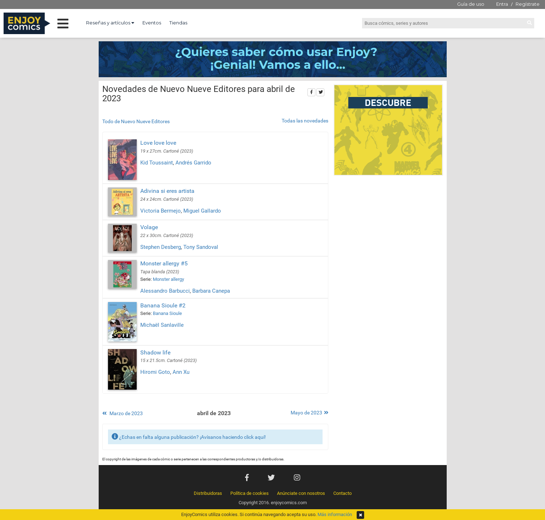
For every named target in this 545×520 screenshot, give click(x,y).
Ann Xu (181, 372)
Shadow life (155, 352)
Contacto (342, 493)
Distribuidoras (208, 493)
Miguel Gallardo (202, 211)
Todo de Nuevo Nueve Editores (136, 121)
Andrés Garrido (193, 162)
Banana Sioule (167, 313)
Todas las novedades (305, 121)
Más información (335, 514)
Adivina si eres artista (167, 190)
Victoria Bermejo (160, 211)
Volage (149, 227)
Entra (502, 4)
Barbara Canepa (211, 291)
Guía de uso (470, 4)
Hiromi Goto (155, 372)
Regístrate (528, 4)
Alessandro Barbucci (165, 291)
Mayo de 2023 (309, 412)
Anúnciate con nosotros (301, 493)
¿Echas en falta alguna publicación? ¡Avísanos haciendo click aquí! (189, 436)
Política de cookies (249, 493)
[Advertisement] (388, 228)
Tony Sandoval (200, 247)
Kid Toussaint (156, 162)
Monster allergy (168, 279)
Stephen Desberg (160, 247)
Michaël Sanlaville (162, 325)
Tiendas (178, 22)
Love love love (158, 142)
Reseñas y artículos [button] (110, 22)
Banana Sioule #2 (162, 305)
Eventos (151, 22)
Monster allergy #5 (164, 263)
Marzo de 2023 (122, 413)
